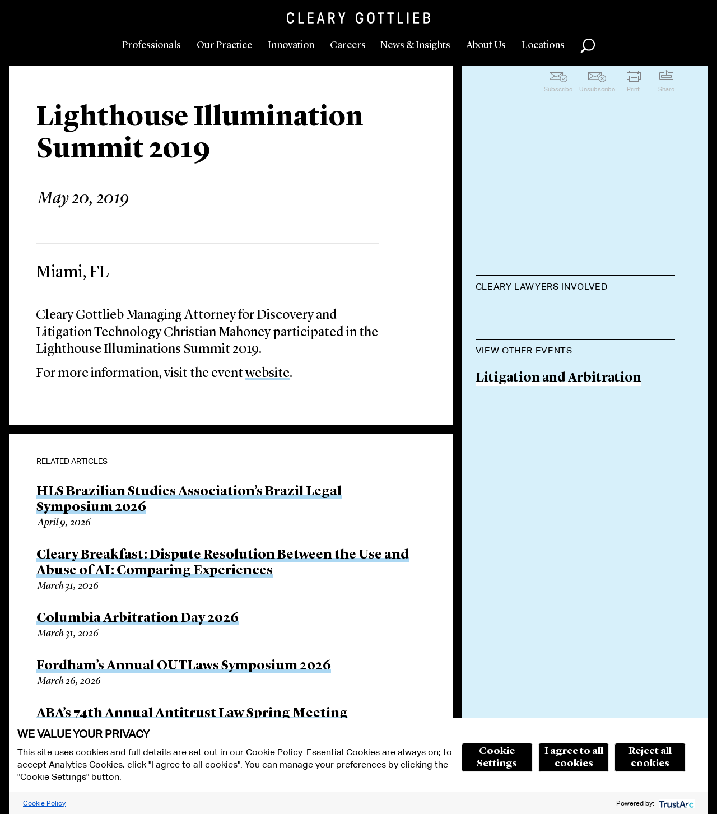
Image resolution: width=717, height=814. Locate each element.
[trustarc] (675, 803)
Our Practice (224, 45)
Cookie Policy (44, 803)
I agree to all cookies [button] (573, 757)
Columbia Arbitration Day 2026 (137, 618)
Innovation (291, 45)
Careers (348, 45)
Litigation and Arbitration (558, 435)
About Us (486, 45)
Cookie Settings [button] (497, 757)
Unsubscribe (597, 89)
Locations (543, 45)
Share (666, 89)
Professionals (151, 45)
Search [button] (587, 46)
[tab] (576, 288)
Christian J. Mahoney (541, 314)
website (267, 373)
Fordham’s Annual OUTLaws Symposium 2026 (183, 666)
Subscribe (558, 89)
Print (633, 89)
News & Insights (415, 45)
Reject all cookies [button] (650, 757)
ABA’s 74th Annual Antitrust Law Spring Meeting (192, 713)
